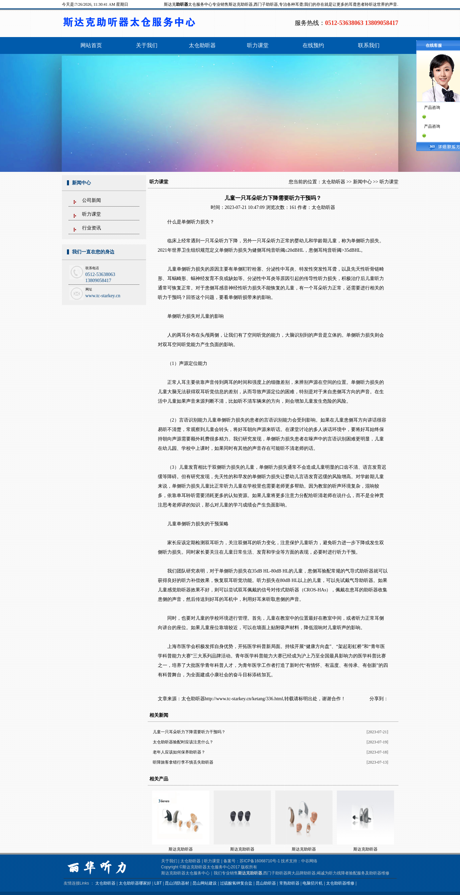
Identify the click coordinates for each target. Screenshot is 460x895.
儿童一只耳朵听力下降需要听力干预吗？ (189, 732)
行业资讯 (91, 227)
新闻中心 (362, 181)
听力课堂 (91, 214)
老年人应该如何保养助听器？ (179, 752)
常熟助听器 (289, 883)
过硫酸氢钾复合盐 (236, 883)
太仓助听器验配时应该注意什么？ (183, 742)
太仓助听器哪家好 (135, 883)
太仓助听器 (333, 181)
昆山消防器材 (177, 883)
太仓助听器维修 (340, 883)
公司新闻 (91, 200)
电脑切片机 (313, 883)
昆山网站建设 (204, 883)
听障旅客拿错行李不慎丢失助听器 (183, 762)
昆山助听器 (266, 883)
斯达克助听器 (181, 849)
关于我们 (169, 861)
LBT (158, 883)
